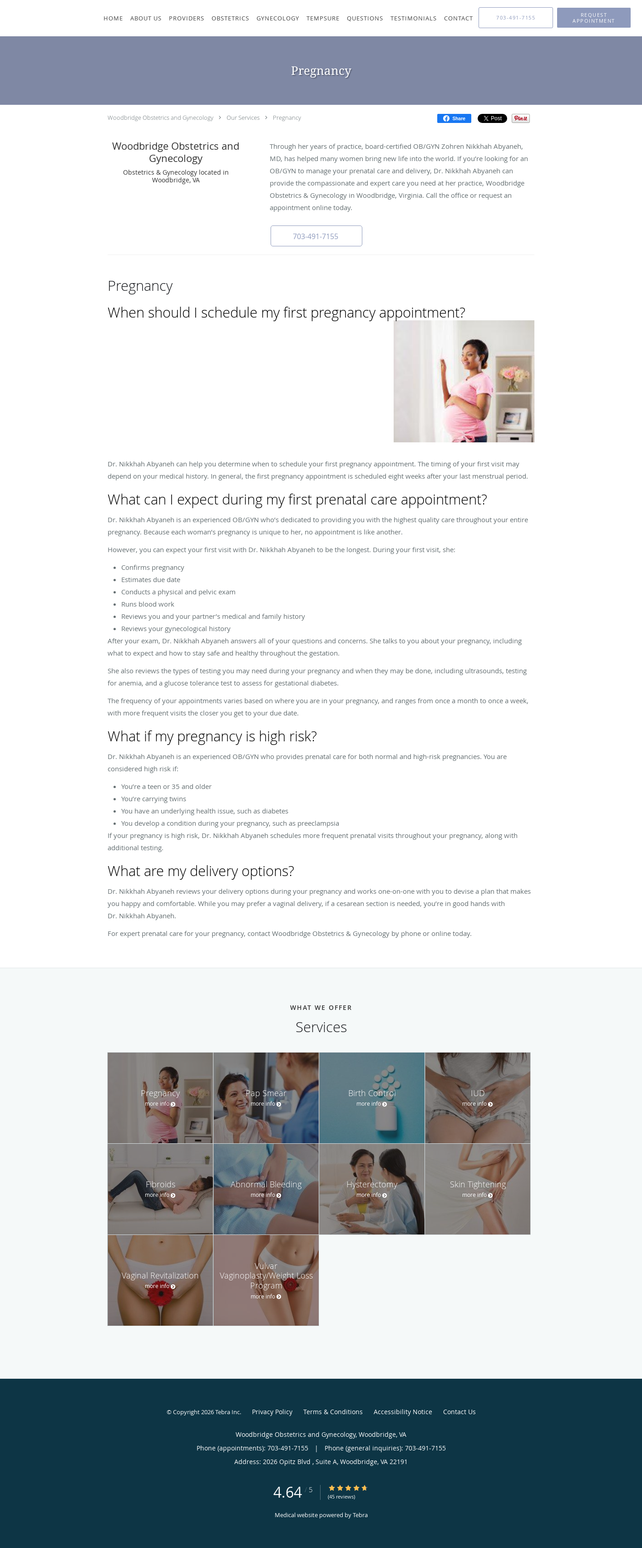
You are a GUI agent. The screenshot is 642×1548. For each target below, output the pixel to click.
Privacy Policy (272, 1411)
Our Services (243, 117)
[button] (594, 17)
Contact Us (459, 1411)
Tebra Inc (227, 1412)
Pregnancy (287, 117)
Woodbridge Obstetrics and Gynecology (160, 117)
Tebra (360, 1515)
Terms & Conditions (333, 1411)
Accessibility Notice (403, 1411)
